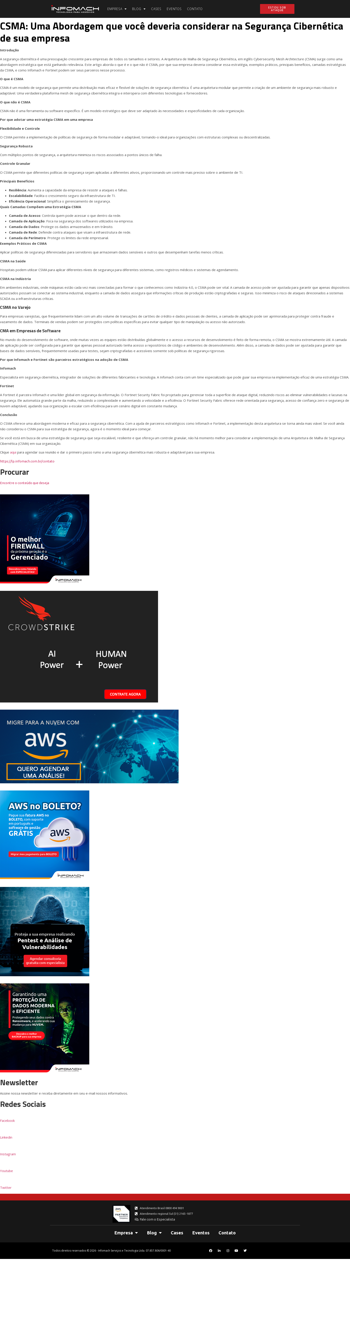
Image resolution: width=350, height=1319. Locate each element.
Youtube (6, 1170)
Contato (195, 9)
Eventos (174, 9)
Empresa (117, 9)
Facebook (7, 1120)
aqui (13, 452)
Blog (139, 9)
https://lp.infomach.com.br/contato (27, 461)
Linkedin (6, 1137)
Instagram (8, 1154)
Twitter (6, 1187)
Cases (156, 9)
